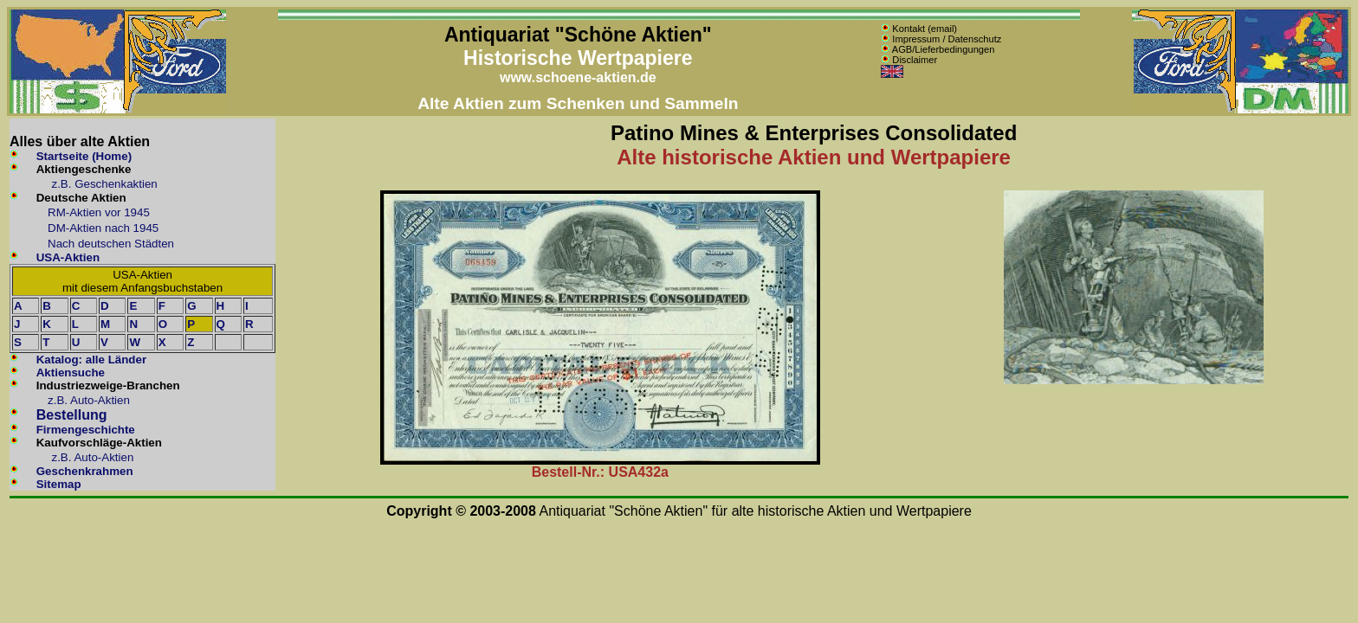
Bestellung (71, 415)
